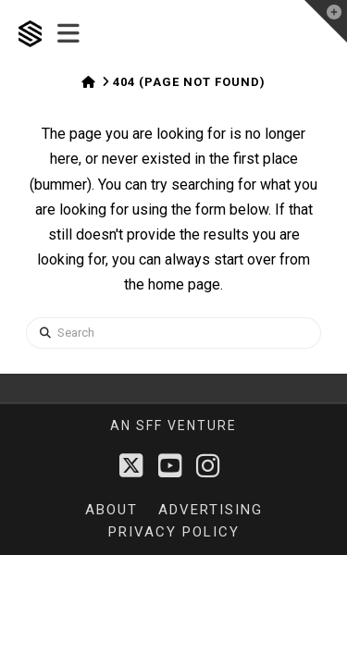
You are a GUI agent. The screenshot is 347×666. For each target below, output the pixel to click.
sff (149, 425)
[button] (68, 34)
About (111, 509)
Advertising (210, 509)
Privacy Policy (174, 532)
